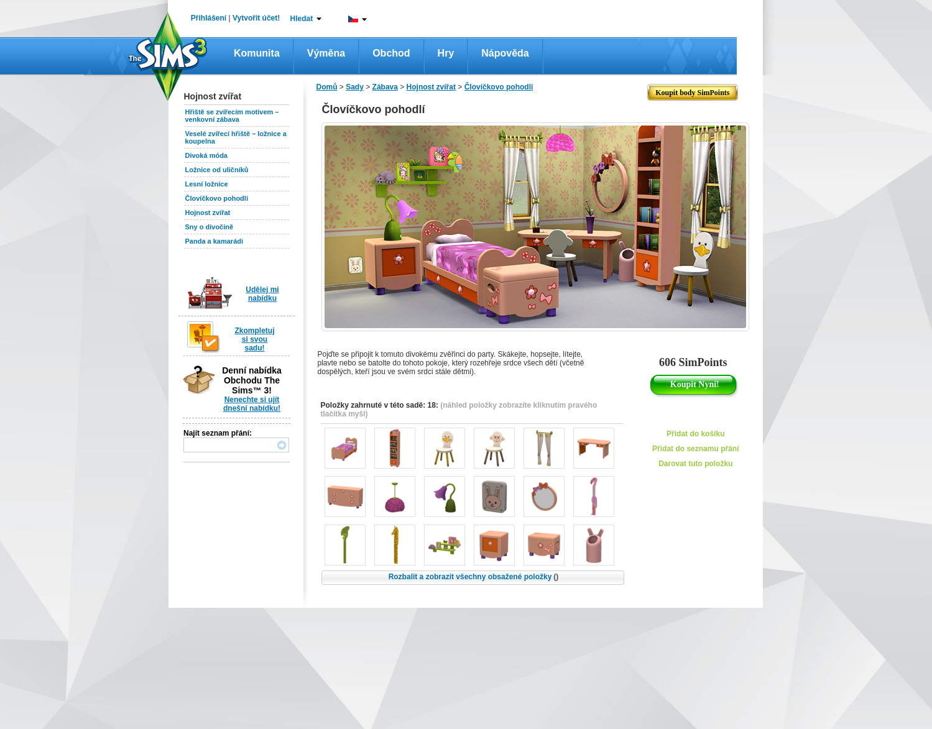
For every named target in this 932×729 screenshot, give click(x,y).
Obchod (391, 53)
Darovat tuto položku (695, 463)
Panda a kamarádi (214, 241)
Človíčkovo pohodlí (216, 198)
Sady (355, 87)
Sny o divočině (209, 227)
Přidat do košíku (695, 433)
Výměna (326, 53)
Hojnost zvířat (208, 212)
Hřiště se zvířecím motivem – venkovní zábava (232, 115)
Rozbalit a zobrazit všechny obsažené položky (474, 576)
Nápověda (504, 53)
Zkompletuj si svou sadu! (254, 339)
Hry (446, 53)
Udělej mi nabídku (262, 294)
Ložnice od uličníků (217, 169)
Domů (327, 87)
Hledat (301, 18)
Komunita (257, 53)
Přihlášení (208, 18)
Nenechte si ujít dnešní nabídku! (251, 404)
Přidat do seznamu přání (695, 448)
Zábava (385, 87)
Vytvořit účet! (256, 18)
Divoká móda (206, 155)
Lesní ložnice (206, 184)
